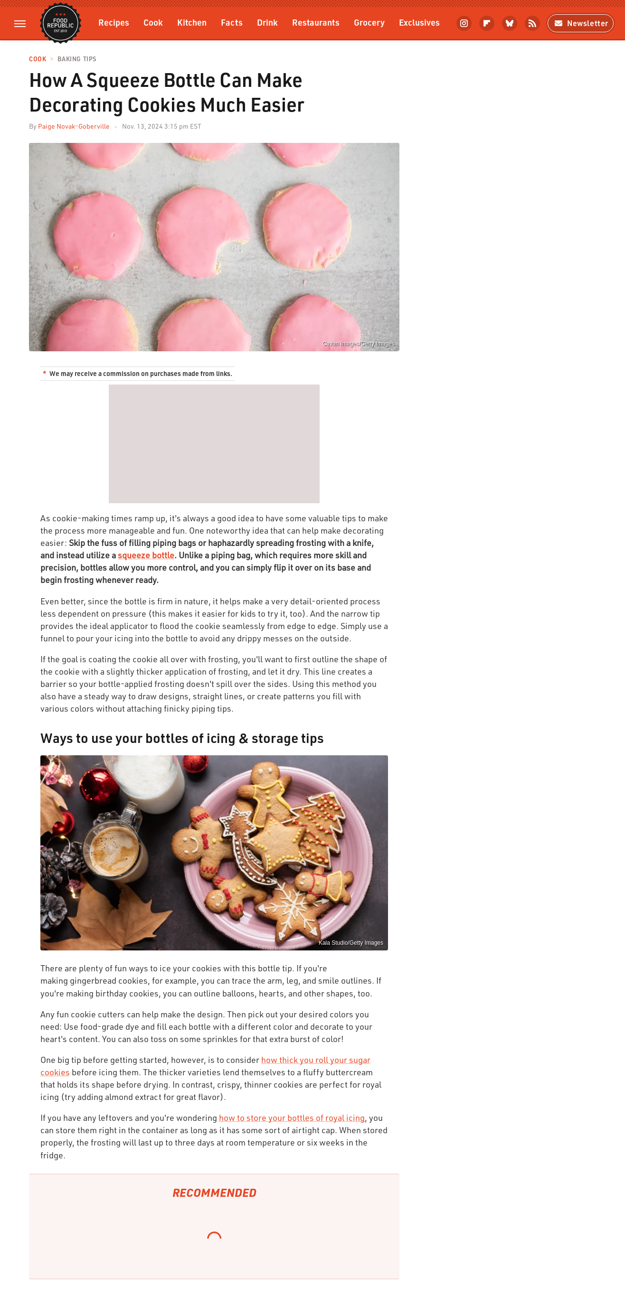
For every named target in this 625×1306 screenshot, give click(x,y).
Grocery (369, 22)
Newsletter (580, 23)
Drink (267, 22)
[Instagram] (464, 23)
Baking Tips (76, 59)
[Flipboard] (486, 23)
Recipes (113, 22)
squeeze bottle (146, 555)
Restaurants (316, 22)
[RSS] (532, 23)
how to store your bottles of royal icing (292, 1117)
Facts (232, 22)
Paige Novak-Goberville (74, 126)
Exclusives (419, 22)
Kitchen (192, 22)
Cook (153, 22)
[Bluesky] (509, 23)
